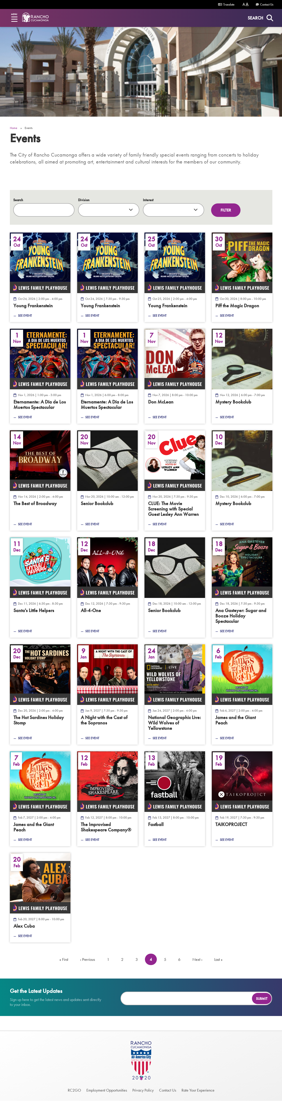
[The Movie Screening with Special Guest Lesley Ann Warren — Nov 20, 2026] (174, 480)
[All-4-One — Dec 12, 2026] (107, 587)
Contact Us (266, 4)
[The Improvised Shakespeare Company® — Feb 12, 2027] (107, 798)
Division (84, 200)
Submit (261, 998)
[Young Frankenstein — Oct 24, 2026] (40, 277)
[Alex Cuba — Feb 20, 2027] (40, 897)
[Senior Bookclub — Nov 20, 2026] (107, 480)
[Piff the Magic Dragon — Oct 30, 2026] (242, 277)
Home (13, 128)
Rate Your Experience (197, 1090)
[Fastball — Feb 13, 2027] (174, 798)
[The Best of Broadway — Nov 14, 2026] (40, 480)
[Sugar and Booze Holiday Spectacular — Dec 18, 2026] (242, 587)
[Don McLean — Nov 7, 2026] (174, 376)
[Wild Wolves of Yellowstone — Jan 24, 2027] (174, 694)
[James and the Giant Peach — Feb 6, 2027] (242, 694)
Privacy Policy (143, 1090)
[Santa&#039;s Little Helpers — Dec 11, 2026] (40, 587)
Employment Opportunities (106, 1090)
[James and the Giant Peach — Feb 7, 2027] (40, 798)
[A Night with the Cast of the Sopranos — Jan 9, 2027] (107, 694)
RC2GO (74, 1090)
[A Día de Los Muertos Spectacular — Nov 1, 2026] (40, 376)
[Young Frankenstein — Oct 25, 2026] (174, 277)
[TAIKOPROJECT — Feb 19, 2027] (242, 798)
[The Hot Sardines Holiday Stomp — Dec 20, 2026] (40, 694)
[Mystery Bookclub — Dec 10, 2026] (242, 480)
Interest (148, 200)
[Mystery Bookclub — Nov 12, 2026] (242, 376)
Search (18, 200)
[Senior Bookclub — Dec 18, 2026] (174, 587)
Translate (226, 4)
